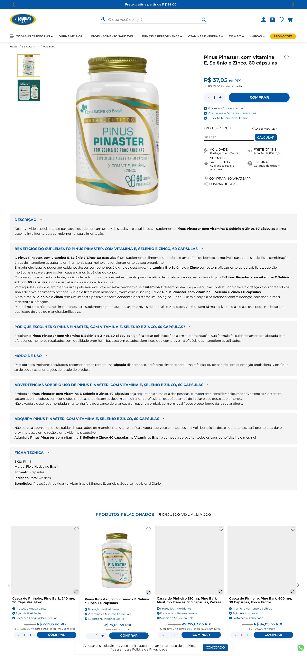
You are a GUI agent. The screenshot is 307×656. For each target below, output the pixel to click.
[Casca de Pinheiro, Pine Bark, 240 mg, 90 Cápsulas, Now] (45, 560)
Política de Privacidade (149, 649)
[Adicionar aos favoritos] (286, 57)
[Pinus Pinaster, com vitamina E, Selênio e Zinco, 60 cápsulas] (117, 561)
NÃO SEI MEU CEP (264, 128)
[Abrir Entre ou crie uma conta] (263, 19)
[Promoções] (283, 36)
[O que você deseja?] (203, 19)
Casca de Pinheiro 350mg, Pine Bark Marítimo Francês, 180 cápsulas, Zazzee (189, 600)
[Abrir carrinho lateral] (292, 19)
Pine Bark (48, 46)
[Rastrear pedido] (273, 19)
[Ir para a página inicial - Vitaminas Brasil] (23, 19)
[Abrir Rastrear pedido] (272, 19)
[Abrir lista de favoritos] (282, 19)
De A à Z (27, 46)
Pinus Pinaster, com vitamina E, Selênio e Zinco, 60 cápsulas (117, 601)
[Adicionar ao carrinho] (259, 97)
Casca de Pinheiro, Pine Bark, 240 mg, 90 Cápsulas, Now (43, 600)
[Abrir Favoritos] (281, 19)
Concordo (215, 647)
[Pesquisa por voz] (103, 19)
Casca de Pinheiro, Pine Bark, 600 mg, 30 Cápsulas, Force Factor (260, 600)
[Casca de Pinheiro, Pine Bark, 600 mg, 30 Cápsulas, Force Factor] (262, 560)
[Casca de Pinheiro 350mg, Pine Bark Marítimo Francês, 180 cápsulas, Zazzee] (189, 560)
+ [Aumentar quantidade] (220, 97)
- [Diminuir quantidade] (208, 97)
